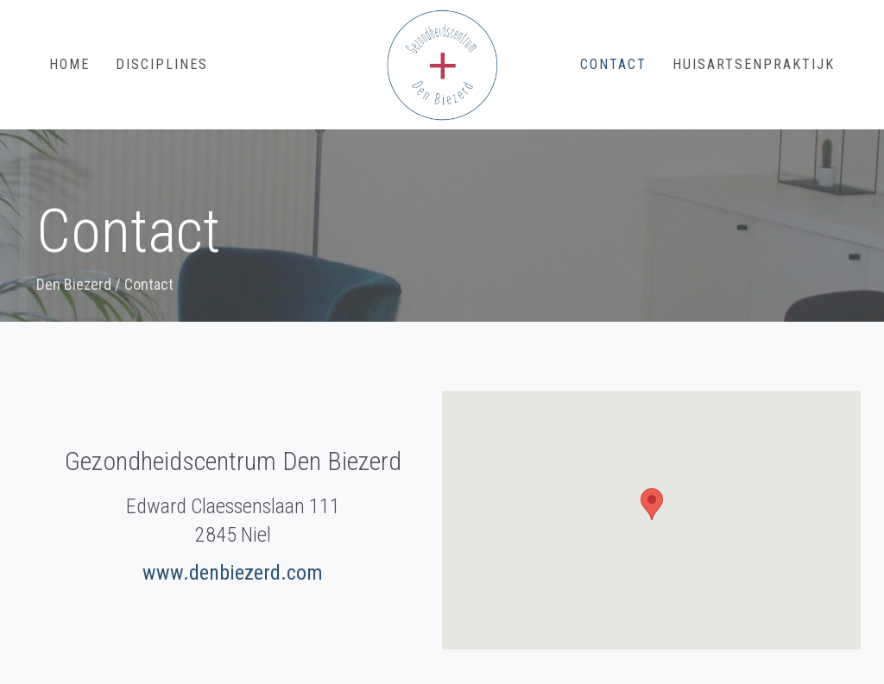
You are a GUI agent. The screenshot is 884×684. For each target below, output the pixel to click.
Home (69, 64)
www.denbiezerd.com (232, 573)
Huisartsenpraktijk (753, 64)
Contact (613, 64)
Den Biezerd (73, 284)
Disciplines (162, 64)
